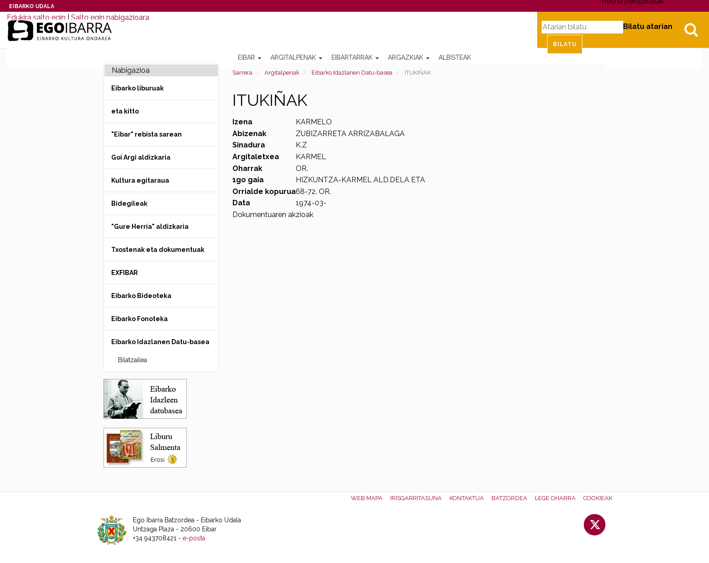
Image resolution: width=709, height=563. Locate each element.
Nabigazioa (131, 70)
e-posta (194, 538)
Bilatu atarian (647, 26)
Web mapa (367, 498)
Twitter (594, 524)
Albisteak (455, 57)
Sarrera (242, 72)
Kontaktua (466, 498)
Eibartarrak (355, 57)
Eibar (249, 57)
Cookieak (597, 498)
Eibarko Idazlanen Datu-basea (352, 72)
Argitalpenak (296, 57)
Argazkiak (409, 57)
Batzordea (509, 498)
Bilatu (691, 30)
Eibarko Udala (31, 6)
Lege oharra (555, 498)
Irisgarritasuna (416, 498)
